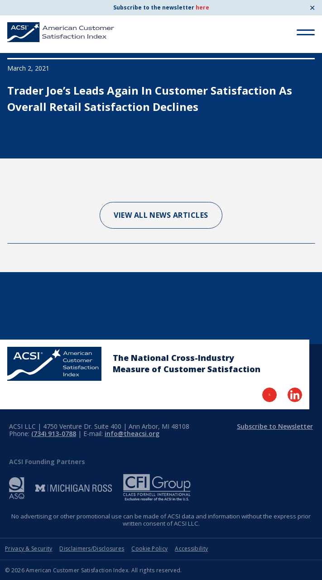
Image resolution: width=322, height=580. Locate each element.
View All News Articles (161, 215)
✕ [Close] (312, 8)
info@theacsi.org (132, 433)
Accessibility (191, 548)
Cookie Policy (149, 548)
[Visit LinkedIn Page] (295, 395)
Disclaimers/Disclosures (91, 548)
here (202, 7)
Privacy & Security (28, 548)
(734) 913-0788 (53, 433)
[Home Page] (54, 364)
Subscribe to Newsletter (275, 426)
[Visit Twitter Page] (269, 395)
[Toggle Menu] (306, 32)
